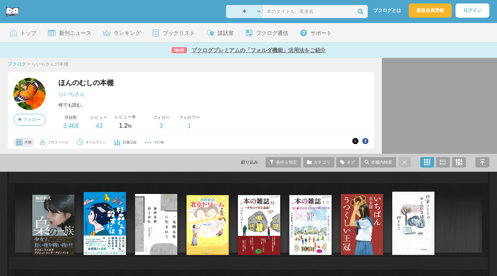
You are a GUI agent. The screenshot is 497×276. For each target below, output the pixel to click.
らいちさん (71, 94)
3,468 (71, 126)
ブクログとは (387, 10)
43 (99, 126)
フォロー (29, 119)
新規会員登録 (430, 10)
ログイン (472, 10)
